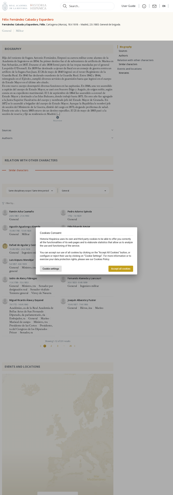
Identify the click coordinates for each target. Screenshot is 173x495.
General (6, 30)
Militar (20, 30)
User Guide (128, 6)
